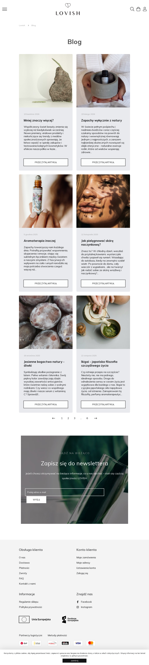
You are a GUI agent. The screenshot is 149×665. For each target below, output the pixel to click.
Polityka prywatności (30, 603)
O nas (22, 554)
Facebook (84, 598)
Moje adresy (83, 559)
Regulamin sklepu (28, 598)
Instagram (84, 604)
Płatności (24, 564)
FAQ (21, 575)
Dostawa (24, 559)
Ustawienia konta (86, 564)
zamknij (74, 660)
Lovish (22, 25)
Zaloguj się (82, 570)
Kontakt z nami (27, 580)
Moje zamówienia (86, 554)
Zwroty (23, 570)
